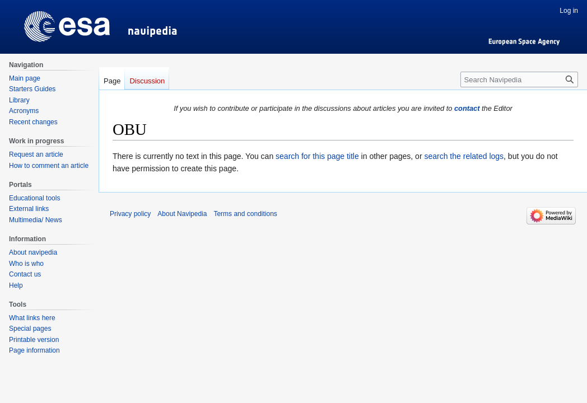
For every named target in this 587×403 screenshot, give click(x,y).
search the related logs (464, 156)
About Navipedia (182, 214)
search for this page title (317, 156)
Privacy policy (130, 214)
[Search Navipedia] (519, 79)
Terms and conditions (245, 214)
